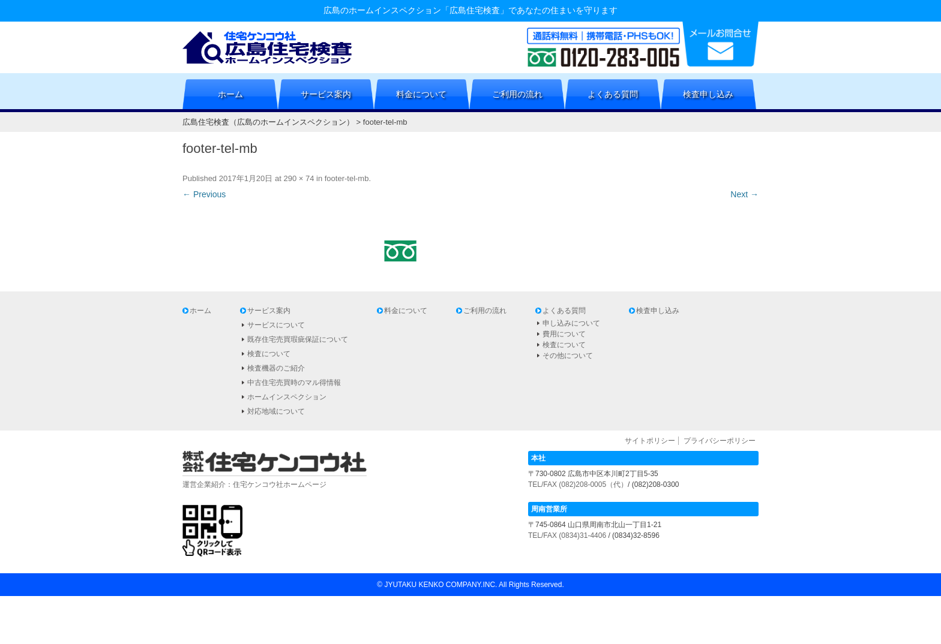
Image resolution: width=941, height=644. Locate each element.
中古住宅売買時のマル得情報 (294, 382)
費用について (564, 334)
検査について (268, 354)
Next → (744, 194)
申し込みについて (571, 323)
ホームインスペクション (286, 397)
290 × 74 (298, 178)
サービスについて (276, 325)
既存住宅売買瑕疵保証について (297, 339)
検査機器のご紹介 (276, 368)
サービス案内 (326, 94)
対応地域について (276, 411)
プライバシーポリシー (720, 441)
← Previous (204, 194)
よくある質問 (613, 94)
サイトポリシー (650, 441)
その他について (568, 355)
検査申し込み (708, 94)
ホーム (230, 94)
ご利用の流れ (517, 94)
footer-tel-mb (347, 178)
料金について (421, 94)
